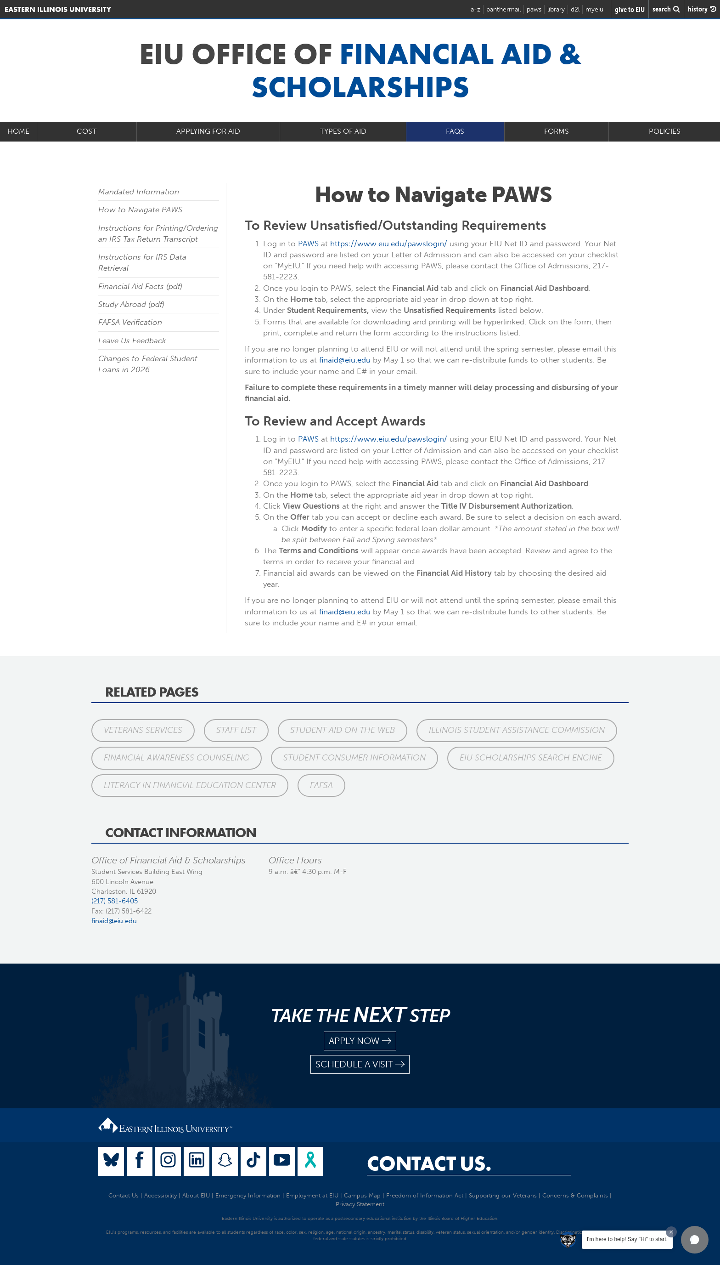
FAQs (455, 131)
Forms (556, 131)
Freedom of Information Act (424, 1195)
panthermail (503, 9)
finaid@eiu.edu (345, 359)
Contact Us (123, 1195)
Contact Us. (429, 1163)
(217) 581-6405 (114, 901)
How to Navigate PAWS (140, 209)
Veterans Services (143, 730)
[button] (695, 1240)
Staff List (236, 730)
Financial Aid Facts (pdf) (140, 286)
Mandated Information (138, 191)
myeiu (594, 9)
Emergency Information (248, 1195)
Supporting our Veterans (503, 1195)
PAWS (308, 243)
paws (534, 9)
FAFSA (321, 785)
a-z (475, 9)
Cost (86, 131)
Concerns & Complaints (575, 1195)
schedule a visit (360, 1064)
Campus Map (362, 1195)
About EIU (196, 1195)
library (556, 9)
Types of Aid (343, 131)
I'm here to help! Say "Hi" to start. (627, 1239)
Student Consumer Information (354, 758)
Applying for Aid (208, 131)
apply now (360, 1041)
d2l (575, 9)
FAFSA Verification (130, 322)
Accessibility (160, 1195)
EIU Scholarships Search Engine (531, 758)
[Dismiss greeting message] (671, 1231)
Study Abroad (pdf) (131, 304)
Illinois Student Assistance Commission (517, 730)
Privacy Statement (360, 1204)
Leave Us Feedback (132, 340)
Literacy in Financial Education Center (190, 785)
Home (18, 131)
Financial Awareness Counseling (176, 758)
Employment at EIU (312, 1195)
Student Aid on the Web (342, 730)
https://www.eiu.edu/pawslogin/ (388, 243)
